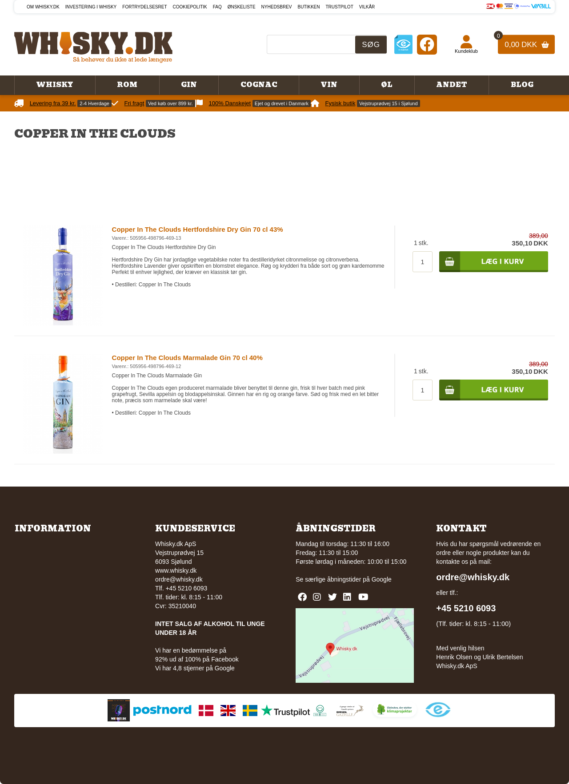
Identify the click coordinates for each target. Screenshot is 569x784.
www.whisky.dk (175, 570)
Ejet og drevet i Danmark (282, 103)
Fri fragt (134, 103)
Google (382, 579)
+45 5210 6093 (466, 608)
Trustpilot (339, 6)
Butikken (309, 6)
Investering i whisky (91, 6)
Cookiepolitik (190, 6)
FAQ (217, 6)
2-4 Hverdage (94, 103)
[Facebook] (427, 44)
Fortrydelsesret (144, 6)
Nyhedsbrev (276, 6)
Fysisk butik (340, 103)
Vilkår (367, 6)
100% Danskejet (230, 103)
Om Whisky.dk (43, 6)
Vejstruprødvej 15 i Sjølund (388, 103)
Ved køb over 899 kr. (170, 103)
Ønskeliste (242, 6)
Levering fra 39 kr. (53, 103)
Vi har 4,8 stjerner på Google (195, 668)
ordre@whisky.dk (179, 579)
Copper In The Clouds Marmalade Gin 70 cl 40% (187, 357)
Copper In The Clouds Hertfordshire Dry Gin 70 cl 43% (197, 229)
